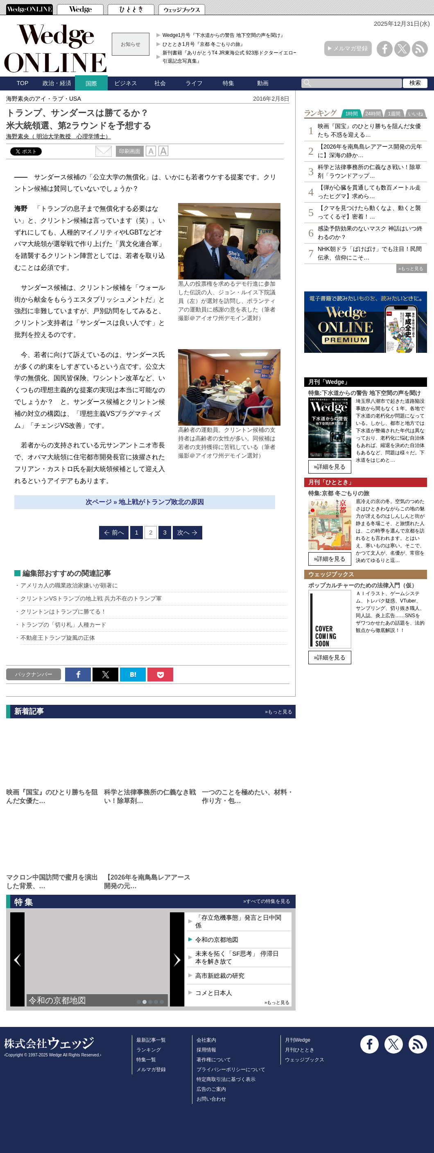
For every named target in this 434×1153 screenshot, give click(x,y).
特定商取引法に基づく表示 (226, 1079)
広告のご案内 (211, 1089)
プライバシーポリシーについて (231, 1069)
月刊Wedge (297, 1040)
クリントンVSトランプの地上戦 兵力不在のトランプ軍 (91, 598)
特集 (228, 83)
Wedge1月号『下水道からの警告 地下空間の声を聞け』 (224, 35)
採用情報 (206, 1050)
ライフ (194, 83)
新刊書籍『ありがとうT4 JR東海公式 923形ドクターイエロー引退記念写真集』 (230, 57)
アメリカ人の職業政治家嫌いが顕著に (69, 585)
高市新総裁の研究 (219, 975)
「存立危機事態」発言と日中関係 (238, 921)
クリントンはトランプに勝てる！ (63, 611)
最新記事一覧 (151, 1040)
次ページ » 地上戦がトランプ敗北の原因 (145, 502)
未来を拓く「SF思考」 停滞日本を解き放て (236, 957)
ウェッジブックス (304, 1060)
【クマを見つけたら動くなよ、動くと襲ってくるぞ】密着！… (369, 212)
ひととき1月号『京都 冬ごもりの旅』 (204, 44)
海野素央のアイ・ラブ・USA (43, 98)
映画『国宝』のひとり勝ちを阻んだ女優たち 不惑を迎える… (369, 130)
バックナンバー (33, 674)
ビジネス (125, 83)
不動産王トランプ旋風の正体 (57, 637)
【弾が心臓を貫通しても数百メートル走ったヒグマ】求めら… (369, 191)
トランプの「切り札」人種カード (63, 624)
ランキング (148, 1050)
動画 (263, 83)
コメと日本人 (213, 992)
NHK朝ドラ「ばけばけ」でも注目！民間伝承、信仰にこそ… (370, 253)
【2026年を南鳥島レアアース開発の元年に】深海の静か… (370, 150)
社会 (160, 83)
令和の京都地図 (57, 1000)
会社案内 (206, 1040)
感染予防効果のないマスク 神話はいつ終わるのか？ (370, 232)
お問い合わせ (211, 1099)
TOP (23, 83)
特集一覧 (146, 1060)
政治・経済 (57, 83)
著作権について (214, 1060)
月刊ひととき (299, 1050)
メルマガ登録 (350, 48)
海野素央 (58, 136)
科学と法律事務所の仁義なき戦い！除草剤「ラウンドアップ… (369, 171)
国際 (91, 83)
